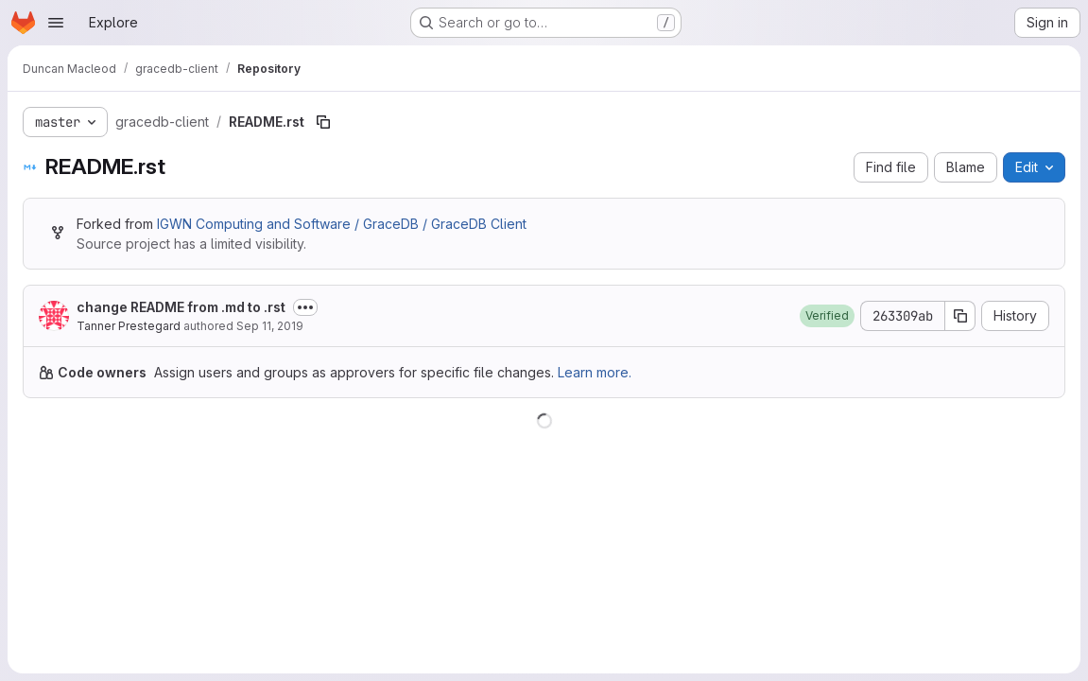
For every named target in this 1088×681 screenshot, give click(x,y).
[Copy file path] (323, 122)
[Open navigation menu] (56, 23)
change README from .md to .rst (181, 307)
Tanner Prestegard (129, 326)
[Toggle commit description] (305, 307)
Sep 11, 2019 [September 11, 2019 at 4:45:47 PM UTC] (269, 326)
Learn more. (594, 372)
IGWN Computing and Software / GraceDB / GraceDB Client (342, 224)
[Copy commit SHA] (960, 316)
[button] (827, 316)
